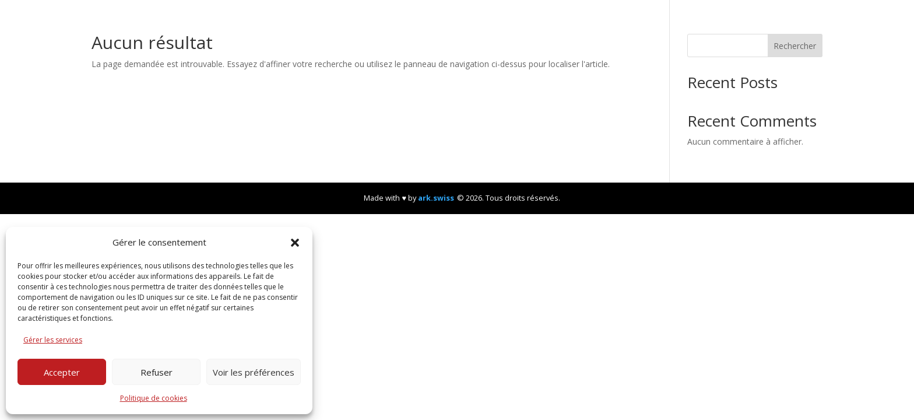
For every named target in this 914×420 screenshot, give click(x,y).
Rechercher (795, 45)
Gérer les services (52, 340)
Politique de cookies (153, 398)
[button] (295, 243)
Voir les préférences (253, 372)
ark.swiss (436, 204)
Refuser (156, 372)
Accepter (62, 372)
